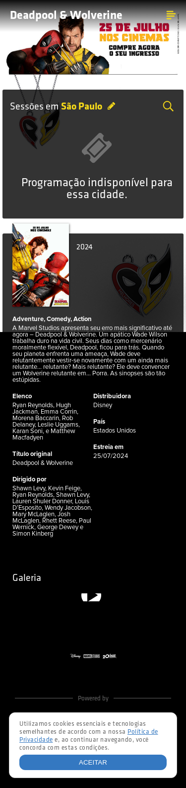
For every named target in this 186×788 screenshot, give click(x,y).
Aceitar (93, 762)
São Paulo (82, 107)
